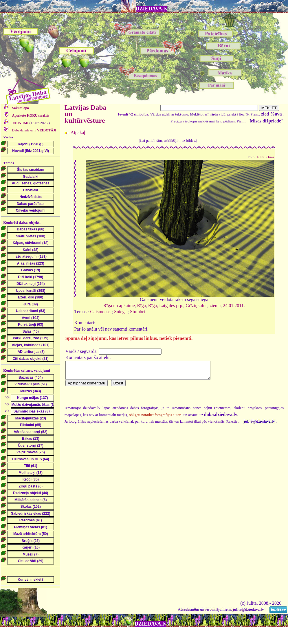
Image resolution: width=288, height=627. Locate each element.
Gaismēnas (100, 311)
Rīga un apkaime (119, 305)
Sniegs (120, 311)
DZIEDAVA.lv (152, 9)
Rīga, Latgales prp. (166, 305)
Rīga (141, 305)
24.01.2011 (233, 305)
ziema (215, 305)
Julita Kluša (265, 157)
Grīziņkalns (196, 305)
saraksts (30, 115)
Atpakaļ (78, 132)
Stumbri (137, 311)
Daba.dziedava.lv (33, 130)
